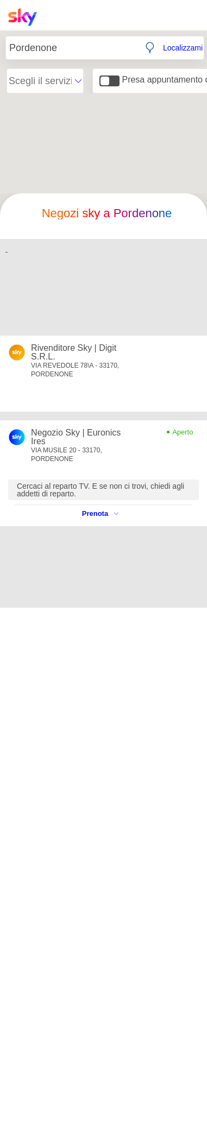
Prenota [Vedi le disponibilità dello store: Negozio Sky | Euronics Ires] (100, 513)
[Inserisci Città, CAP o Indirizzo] (72, 47)
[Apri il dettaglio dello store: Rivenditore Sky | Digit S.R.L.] (79, 352)
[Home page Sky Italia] (25, 17)
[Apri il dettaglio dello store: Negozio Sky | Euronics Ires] (79, 437)
